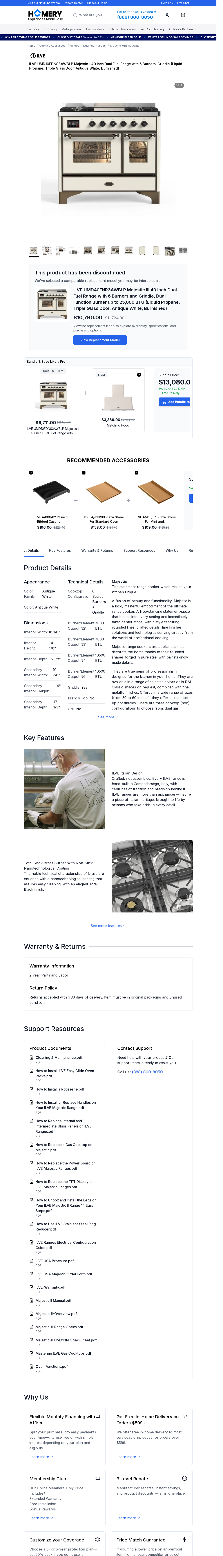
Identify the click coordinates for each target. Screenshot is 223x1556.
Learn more (41, 1457)
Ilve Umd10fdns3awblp (125, 45)
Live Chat (183, 3)
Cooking (50, 29)
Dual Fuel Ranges (94, 45)
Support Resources (139, 550)
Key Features (60, 550)
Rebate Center (73, 3)
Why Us (172, 550)
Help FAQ (167, 3)
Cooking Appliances (52, 45)
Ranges (74, 45)
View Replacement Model (100, 340)
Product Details (26, 552)
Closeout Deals (97, 3)
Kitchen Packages (123, 29)
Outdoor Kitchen (181, 29)
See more (108, 717)
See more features (108, 925)
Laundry (33, 29)
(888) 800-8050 (147, 1072)
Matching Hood (118, 425)
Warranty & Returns (97, 550)
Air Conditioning (152, 29)
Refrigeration (71, 29)
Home (31, 45)
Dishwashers (95, 29)
